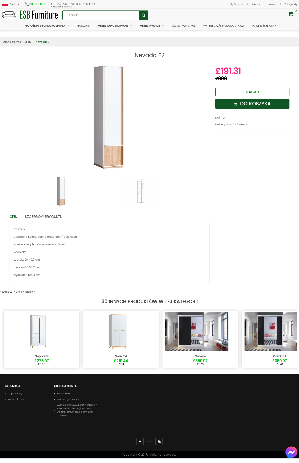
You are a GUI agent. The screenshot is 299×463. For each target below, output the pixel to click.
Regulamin (63, 398)
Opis (14, 216)
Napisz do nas (16, 403)
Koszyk (273, 4)
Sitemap (256, 4)
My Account (237, 4)
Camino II (279, 361)
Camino (200, 361)
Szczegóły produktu (47, 216)
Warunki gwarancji (68, 403)
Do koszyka (252, 103)
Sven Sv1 (121, 361)
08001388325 (38, 4)
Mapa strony (15, 398)
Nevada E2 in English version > (17, 291)
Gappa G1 (42, 361)
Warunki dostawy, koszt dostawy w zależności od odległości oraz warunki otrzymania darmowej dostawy (77, 414)
